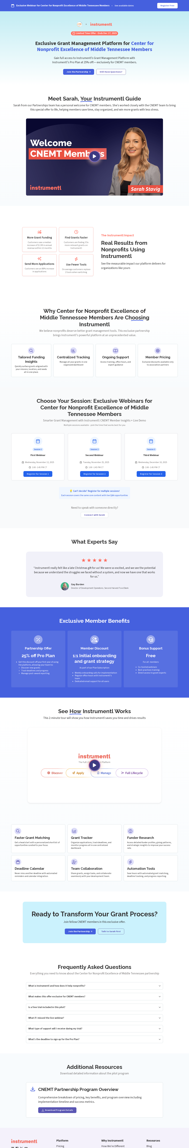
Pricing (60, 1146)
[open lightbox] (94, 157)
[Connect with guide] (94, 515)
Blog (149, 1146)
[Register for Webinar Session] (37, 474)
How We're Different (113, 1146)
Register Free (167, 5)
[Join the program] (78, 72)
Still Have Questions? (111, 71)
